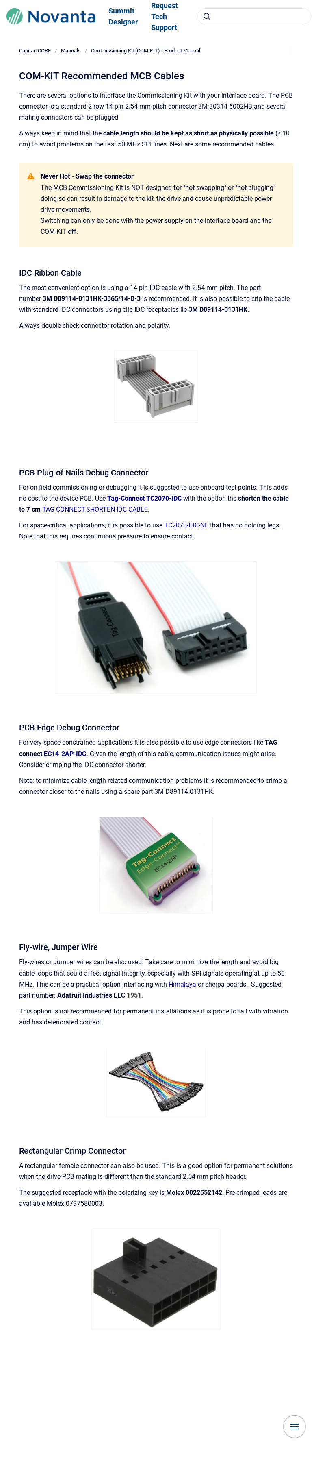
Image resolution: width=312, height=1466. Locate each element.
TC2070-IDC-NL (186, 525)
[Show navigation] (295, 1427)
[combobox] (254, 16)
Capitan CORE (35, 51)
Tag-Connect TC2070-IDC (144, 498)
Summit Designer (123, 16)
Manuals (71, 51)
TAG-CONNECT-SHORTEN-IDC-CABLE (95, 509)
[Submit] (206, 16)
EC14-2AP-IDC (65, 754)
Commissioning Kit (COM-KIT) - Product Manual (145, 51)
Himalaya (182, 984)
